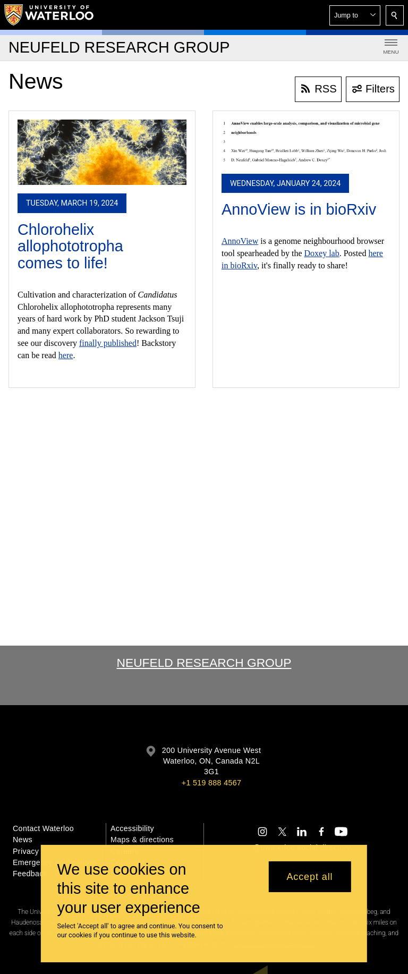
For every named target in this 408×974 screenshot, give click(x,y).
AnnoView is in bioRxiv (299, 209)
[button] (355, 15)
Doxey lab (321, 253)
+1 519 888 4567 (211, 782)
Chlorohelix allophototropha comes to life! (70, 246)
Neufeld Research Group (204, 663)
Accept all (309, 876)
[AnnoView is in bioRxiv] (306, 142)
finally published (108, 343)
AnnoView (240, 240)
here (65, 355)
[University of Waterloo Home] (49, 15)
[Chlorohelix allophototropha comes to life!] (102, 152)
